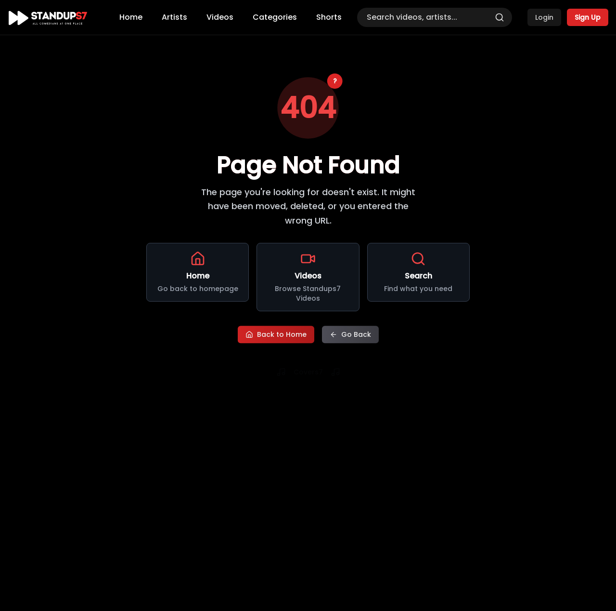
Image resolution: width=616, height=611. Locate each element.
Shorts (329, 17)
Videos (219, 17)
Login (544, 17)
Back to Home (276, 335)
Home (130, 17)
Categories (275, 17)
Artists (174, 17)
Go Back (350, 335)
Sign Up (588, 17)
